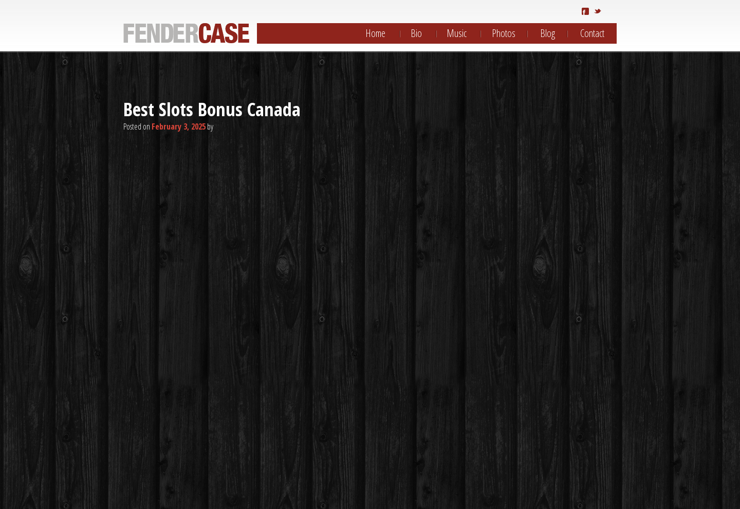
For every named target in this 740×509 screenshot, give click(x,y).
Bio (416, 33)
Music (457, 33)
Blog (547, 33)
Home (375, 33)
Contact (592, 33)
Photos (503, 33)
